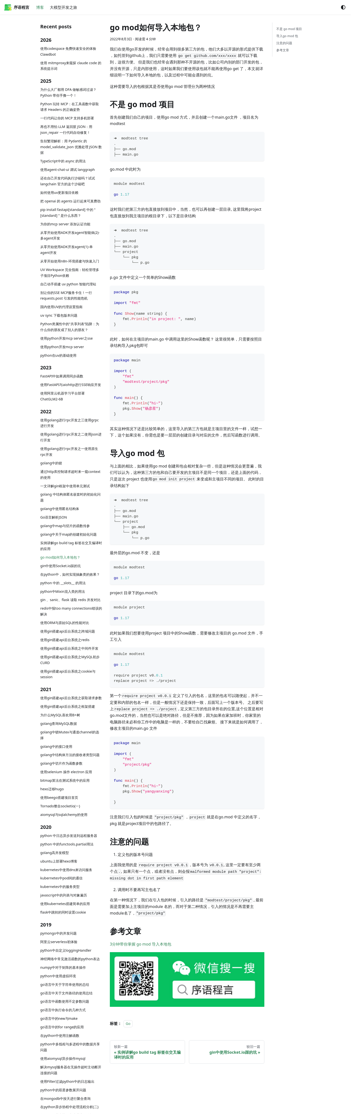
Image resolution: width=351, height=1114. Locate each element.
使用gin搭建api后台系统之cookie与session (67, 674)
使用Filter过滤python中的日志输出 (67, 1081)
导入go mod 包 (287, 36)
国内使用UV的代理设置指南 (61, 306)
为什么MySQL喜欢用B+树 (60, 715)
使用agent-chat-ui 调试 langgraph (67, 169)
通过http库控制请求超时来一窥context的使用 (70, 474)
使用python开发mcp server (62, 346)
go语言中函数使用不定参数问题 (64, 1001)
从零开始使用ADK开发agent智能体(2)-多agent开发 (70, 235)
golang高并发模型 (54, 852)
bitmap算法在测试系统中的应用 (65, 780)
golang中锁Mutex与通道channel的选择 (69, 735)
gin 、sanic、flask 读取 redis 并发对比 (70, 599)
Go (128, 1023)
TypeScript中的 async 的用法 (63, 161)
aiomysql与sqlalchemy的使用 (63, 814)
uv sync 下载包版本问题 (58, 315)
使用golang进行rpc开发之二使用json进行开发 (71, 437)
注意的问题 (284, 43)
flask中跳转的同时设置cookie (63, 912)
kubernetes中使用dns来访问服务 (66, 869)
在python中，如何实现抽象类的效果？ (70, 574)
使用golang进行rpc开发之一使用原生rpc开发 (69, 451)
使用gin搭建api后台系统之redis (64, 639)
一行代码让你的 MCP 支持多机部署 (67, 118)
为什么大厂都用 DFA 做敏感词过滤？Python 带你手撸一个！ (68, 92)
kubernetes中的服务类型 (60, 886)
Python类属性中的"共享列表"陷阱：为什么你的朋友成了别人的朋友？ (69, 327)
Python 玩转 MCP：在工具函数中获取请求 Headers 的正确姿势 (69, 107)
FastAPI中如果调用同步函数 (61, 376)
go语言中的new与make (59, 1018)
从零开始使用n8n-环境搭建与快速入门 (69, 261)
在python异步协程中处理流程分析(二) (69, 1106)
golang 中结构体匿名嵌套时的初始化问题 (70, 497)
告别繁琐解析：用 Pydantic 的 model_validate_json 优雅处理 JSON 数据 (71, 147)
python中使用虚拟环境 (58, 976)
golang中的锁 (51, 463)
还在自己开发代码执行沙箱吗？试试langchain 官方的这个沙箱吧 (67, 181)
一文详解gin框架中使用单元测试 (65, 486)
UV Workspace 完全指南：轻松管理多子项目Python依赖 (69, 272)
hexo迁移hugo (52, 789)
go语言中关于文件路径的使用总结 (66, 993)
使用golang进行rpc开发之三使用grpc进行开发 (69, 423)
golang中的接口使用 (56, 746)
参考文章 (282, 50)
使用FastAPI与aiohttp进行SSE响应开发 (70, 384)
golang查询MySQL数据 (58, 723)
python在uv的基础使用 (58, 355)
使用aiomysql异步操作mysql (62, 1058)
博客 (40, 7)
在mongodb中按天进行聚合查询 (65, 1098)
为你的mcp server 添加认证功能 (65, 224)
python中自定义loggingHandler (65, 950)
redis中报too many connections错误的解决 (71, 611)
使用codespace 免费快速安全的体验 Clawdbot (68, 51)
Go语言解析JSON (53, 517)
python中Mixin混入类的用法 (62, 591)
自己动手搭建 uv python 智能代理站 (68, 284)
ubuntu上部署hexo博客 (58, 861)
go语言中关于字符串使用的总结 (64, 984)
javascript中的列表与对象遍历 (63, 895)
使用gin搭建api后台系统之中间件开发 (69, 648)
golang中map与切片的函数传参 (65, 525)
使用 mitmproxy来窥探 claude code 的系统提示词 (70, 66)
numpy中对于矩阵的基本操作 (63, 967)
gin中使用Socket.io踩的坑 (60, 565)
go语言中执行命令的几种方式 (63, 1010)
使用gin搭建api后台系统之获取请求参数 (71, 698)
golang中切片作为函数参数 (61, 763)
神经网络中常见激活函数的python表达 (70, 959)
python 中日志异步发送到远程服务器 (68, 835)
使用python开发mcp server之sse (66, 338)
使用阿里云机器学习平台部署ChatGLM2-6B (62, 396)
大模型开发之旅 (63, 7)
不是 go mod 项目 (289, 29)
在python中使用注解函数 (59, 1035)
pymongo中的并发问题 (58, 933)
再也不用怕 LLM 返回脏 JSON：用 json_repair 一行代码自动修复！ (66, 129)
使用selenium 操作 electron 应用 (66, 772)
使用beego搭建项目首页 (59, 797)
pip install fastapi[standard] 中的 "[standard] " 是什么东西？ (67, 212)
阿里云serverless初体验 (58, 941)
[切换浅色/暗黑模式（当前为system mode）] (343, 7)
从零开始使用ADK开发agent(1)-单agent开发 (66, 249)
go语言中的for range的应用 (62, 1027)
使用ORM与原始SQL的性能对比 (64, 622)
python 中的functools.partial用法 (66, 844)
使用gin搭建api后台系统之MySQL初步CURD (70, 660)
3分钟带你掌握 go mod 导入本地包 (140, 944)
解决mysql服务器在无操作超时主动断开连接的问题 (70, 1070)
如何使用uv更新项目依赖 (59, 192)
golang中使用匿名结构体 (59, 508)
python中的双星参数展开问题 (63, 1090)
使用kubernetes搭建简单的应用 (65, 903)
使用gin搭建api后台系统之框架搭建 (67, 706)
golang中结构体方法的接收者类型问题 (70, 754)
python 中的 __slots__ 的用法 (63, 583)
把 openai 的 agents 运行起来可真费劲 (70, 201)
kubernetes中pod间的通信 (61, 878)
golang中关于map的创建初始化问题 (68, 534)
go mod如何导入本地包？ (60, 557)
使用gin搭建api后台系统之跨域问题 (67, 631)
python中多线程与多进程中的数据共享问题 (70, 1047)
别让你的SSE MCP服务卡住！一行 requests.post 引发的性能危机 (66, 295)
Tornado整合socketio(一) (60, 806)
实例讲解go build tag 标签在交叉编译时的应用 (71, 546)
